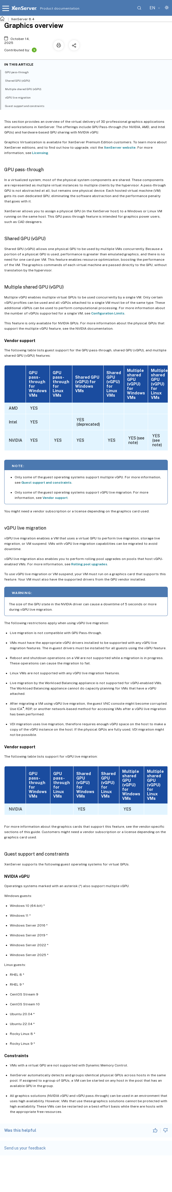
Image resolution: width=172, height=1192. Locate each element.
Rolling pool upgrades (89, 564)
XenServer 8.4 (22, 19)
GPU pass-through (20, 72)
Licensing (40, 153)
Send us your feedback (25, 1148)
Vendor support (55, 498)
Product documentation (52, 8)
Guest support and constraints (46, 483)
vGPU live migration (21, 97)
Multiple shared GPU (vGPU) (26, 89)
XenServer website (120, 147)
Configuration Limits (107, 313)
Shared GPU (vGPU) (20, 80)
